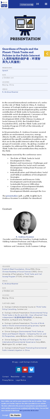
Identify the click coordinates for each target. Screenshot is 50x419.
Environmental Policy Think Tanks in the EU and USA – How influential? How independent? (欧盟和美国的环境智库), (24, 315)
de (37, 4)
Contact (5, 377)
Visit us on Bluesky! (31, 370)
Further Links (8, 303)
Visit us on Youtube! (25, 370)
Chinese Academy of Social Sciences (16, 272)
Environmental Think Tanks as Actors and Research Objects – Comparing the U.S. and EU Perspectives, (24, 334)
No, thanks (15, 416)
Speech (5, 70)
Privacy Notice (7, 380)
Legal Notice (21, 380)
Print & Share (47, 54)
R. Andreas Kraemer (10, 92)
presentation (12, 196)
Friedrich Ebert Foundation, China (16, 269)
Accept (5, 416)
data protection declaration (29, 411)
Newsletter (15, 377)
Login (30, 377)
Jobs (23, 377)
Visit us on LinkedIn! (19, 370)
